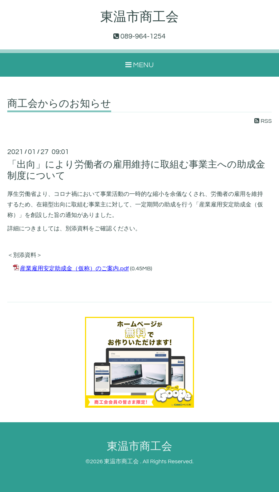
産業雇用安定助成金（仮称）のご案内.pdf (74, 268)
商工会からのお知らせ (59, 104)
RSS (263, 121)
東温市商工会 (139, 17)
